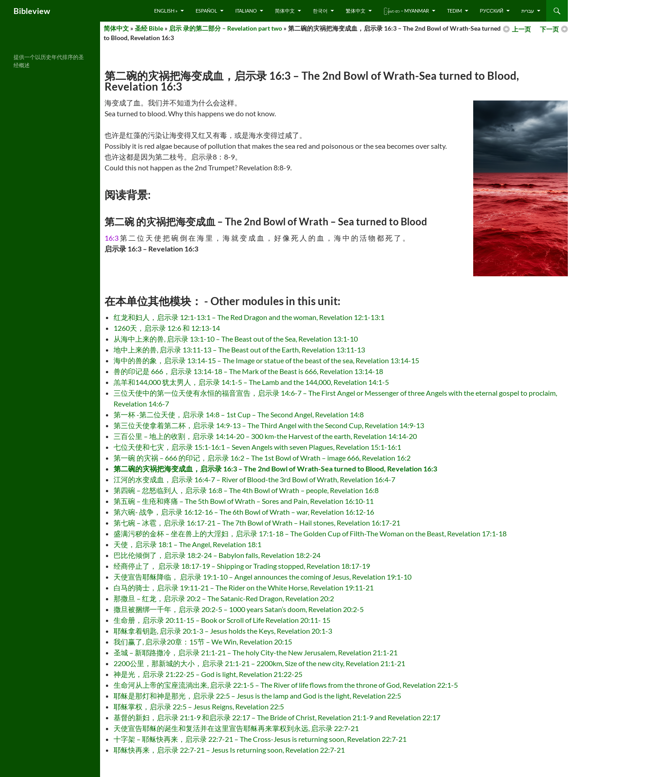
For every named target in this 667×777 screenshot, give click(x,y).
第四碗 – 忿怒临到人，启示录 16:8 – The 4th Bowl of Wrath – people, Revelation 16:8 (246, 490)
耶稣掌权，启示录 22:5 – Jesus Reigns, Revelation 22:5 (199, 706)
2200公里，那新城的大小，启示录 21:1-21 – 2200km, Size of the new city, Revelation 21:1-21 (259, 663)
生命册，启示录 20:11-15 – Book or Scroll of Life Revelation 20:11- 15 (222, 620)
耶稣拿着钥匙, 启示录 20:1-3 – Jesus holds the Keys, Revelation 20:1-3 (223, 630)
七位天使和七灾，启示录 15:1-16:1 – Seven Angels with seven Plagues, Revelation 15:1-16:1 (257, 447)
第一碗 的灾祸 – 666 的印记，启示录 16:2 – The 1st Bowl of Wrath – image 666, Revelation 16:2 (262, 457)
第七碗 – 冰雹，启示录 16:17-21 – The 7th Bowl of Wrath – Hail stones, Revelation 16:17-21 (257, 522)
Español (206, 11)
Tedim (454, 11)
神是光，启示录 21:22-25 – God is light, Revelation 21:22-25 (208, 674)
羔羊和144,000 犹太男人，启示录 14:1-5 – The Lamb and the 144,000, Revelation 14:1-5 (251, 382)
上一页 (521, 29)
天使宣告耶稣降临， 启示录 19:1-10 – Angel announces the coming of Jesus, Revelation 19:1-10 (262, 576)
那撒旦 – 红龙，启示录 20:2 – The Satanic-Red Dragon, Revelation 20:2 (224, 598)
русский (491, 11)
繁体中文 (355, 11)
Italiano (246, 11)
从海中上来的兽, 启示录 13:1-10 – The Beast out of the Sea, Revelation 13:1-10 (236, 338)
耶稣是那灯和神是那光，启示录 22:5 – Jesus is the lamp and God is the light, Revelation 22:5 (257, 695)
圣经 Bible (149, 28)
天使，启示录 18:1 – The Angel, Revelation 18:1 (187, 544)
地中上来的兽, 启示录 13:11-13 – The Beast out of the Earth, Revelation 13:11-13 (239, 349)
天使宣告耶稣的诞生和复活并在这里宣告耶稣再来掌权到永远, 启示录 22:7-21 (236, 728)
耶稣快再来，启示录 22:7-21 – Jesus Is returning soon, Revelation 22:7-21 (229, 749)
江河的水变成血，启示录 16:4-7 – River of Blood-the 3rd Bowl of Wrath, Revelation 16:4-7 (254, 479)
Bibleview (32, 11)
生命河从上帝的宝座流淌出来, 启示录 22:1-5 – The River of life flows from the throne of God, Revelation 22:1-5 (286, 685)
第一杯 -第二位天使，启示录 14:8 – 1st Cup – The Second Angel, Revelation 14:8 (239, 414)
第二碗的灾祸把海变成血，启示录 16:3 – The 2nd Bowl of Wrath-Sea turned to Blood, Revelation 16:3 (275, 468)
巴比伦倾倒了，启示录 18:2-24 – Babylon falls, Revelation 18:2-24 (217, 555)
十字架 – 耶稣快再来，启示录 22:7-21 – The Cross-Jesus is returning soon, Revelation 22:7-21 (260, 739)
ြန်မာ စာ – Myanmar (406, 11)
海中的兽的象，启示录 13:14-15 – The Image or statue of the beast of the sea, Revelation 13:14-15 (266, 360)
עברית (527, 11)
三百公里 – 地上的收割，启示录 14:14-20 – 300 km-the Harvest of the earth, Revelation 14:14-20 (265, 436)
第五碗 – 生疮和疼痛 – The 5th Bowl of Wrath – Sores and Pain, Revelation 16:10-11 (244, 501)
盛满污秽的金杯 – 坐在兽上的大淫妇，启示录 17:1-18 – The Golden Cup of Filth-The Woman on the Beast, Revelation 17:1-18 (310, 533)
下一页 (549, 29)
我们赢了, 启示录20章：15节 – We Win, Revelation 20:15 (203, 641)
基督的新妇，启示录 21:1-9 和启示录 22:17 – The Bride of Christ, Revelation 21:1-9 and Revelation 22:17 (277, 717)
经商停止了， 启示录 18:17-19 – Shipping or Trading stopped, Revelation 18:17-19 (242, 566)
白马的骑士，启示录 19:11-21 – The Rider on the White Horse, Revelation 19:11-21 (244, 587)
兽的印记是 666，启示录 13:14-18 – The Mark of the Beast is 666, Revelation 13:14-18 (248, 371)
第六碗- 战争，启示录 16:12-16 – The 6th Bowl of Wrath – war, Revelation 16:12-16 (244, 511)
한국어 (320, 11)
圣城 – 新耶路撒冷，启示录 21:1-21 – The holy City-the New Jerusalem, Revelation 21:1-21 (255, 652)
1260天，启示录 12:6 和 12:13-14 (167, 328)
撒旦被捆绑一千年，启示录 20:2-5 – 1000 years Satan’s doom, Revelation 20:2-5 (239, 609)
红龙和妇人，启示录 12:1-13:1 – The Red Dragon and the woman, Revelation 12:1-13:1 (249, 317)
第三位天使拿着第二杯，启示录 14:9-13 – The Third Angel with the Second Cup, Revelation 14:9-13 (269, 425)
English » (166, 11)
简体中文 (285, 11)
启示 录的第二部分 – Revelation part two (225, 28)
